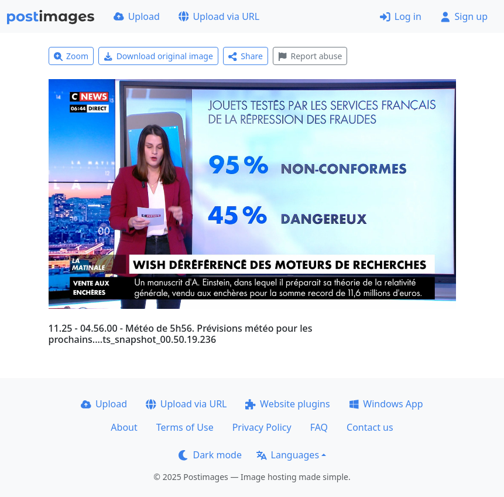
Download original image (158, 56)
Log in (400, 16)
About (124, 427)
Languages (287, 454)
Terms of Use (185, 427)
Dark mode (210, 454)
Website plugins (287, 403)
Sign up (464, 16)
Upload (137, 16)
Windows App (386, 403)
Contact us (370, 427)
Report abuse (310, 56)
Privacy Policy (262, 427)
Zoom (71, 56)
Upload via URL (219, 16)
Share (245, 56)
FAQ (319, 427)
